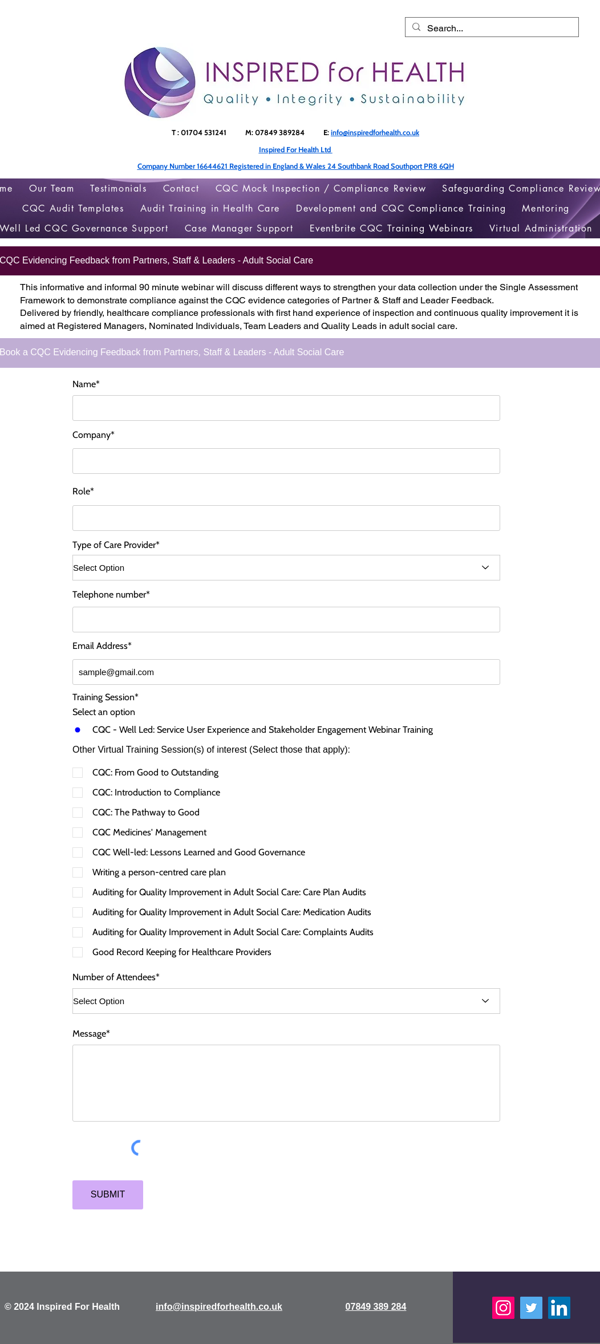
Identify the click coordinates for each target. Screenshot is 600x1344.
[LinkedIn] (559, 1308)
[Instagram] (503, 1308)
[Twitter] (531, 1308)
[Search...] (490, 28)
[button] (545, 208)
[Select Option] (286, 567)
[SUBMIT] (107, 1194)
